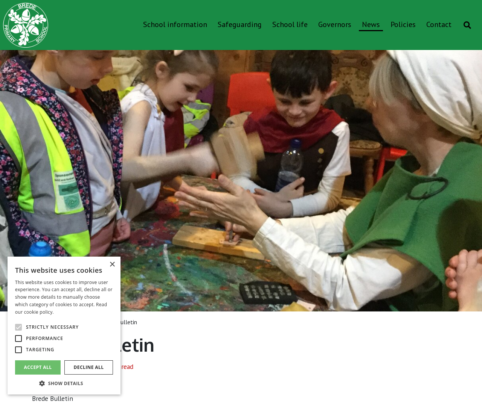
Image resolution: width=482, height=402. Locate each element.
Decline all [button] (89, 367)
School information (175, 24)
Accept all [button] (38, 367)
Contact (438, 24)
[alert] (64, 325)
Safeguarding (240, 24)
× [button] (112, 264)
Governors (334, 24)
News (371, 24)
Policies (403, 24)
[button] (64, 383)
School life (290, 24)
